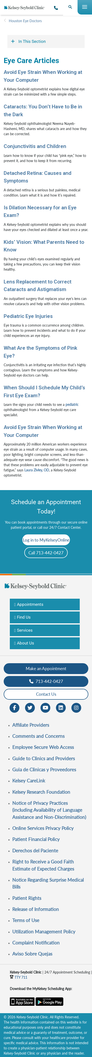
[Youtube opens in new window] (45, 707)
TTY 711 (18, 977)
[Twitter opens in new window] (30, 707)
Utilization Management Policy (43, 931)
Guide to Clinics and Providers (43, 758)
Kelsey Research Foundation (41, 792)
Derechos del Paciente (35, 850)
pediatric (72, 404)
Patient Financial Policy (36, 839)
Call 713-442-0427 (46, 552)
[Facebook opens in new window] (14, 707)
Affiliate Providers (30, 725)
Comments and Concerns (38, 736)
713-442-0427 (46, 681)
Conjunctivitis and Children (35, 146)
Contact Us (46, 694)
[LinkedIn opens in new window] (61, 707)
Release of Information (35, 909)
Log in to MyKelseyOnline (46, 540)
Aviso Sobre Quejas (32, 954)
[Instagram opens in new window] (76, 707)
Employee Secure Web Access (43, 747)
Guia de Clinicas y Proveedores (44, 769)
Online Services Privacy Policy (43, 828)
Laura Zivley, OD (36, 470)
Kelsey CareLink (28, 780)
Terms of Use (25, 920)
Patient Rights (26, 898)
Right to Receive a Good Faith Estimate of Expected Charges (43, 865)
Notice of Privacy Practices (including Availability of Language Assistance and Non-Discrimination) (49, 810)
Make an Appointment (46, 668)
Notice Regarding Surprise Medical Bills (48, 883)
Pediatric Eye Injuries (28, 316)
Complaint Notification (36, 942)
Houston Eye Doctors (25, 21)
